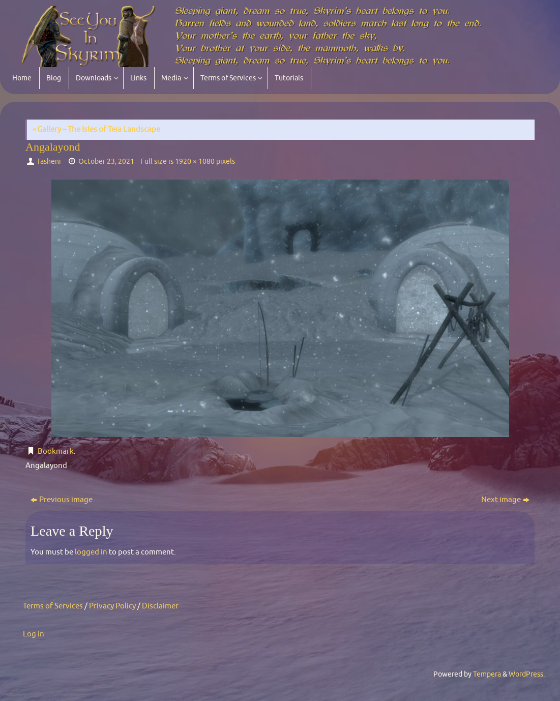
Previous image (62, 500)
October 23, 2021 (106, 161)
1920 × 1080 (195, 161)
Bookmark (56, 451)
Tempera (487, 674)
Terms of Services (53, 606)
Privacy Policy (112, 606)
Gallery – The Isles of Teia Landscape (96, 129)
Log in (33, 634)
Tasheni (49, 161)
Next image (505, 500)
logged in (91, 552)
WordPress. (527, 674)
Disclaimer (160, 606)
